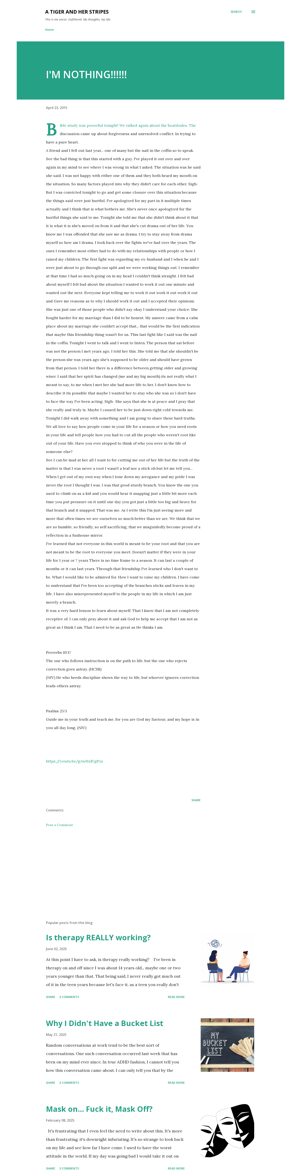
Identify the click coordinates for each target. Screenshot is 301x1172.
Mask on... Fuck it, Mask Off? (99, 1109)
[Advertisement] (116, 868)
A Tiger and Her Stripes (77, 11)
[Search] (236, 11)
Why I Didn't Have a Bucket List (104, 1023)
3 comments (69, 997)
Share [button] (196, 800)
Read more (176, 997)
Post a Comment (59, 825)
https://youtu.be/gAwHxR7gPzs (74, 761)
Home (49, 30)
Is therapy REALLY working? (98, 937)
